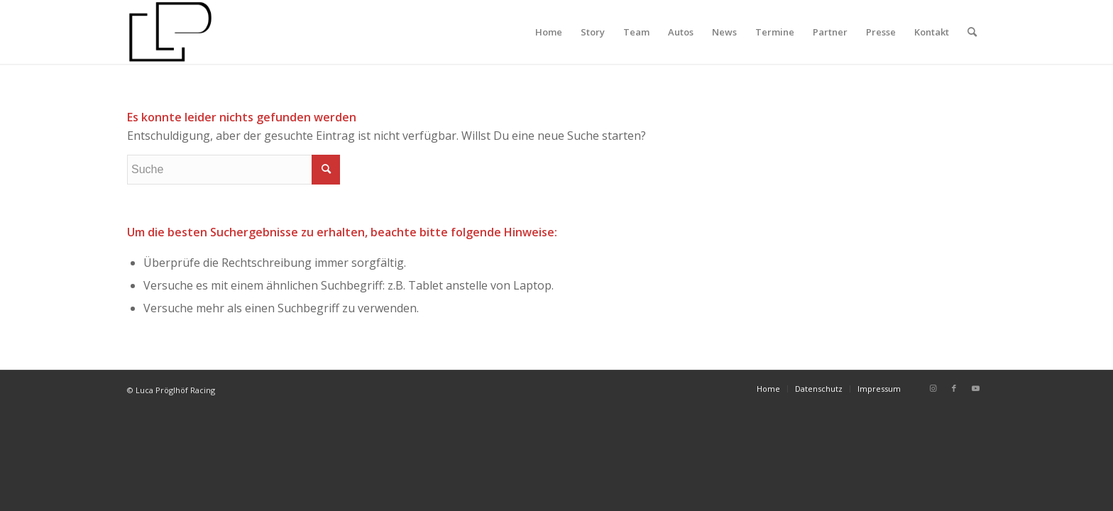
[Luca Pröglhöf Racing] (170, 32)
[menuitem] (548, 32)
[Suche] (972, 32)
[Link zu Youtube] (975, 388)
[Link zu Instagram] (932, 388)
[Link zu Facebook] (954, 388)
